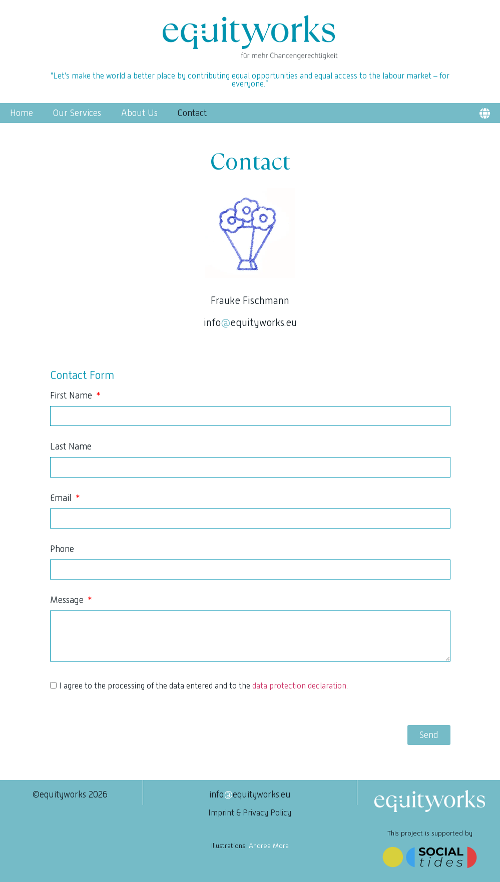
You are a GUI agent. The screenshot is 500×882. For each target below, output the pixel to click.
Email (62, 498)
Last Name (71, 447)
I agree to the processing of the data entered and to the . (203, 685)
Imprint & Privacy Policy (249, 813)
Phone (62, 549)
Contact (192, 113)
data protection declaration (299, 685)
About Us (139, 113)
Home (21, 113)
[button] (484, 113)
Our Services (77, 113)
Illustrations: (250, 846)
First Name (72, 395)
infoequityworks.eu (250, 322)
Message (68, 600)
